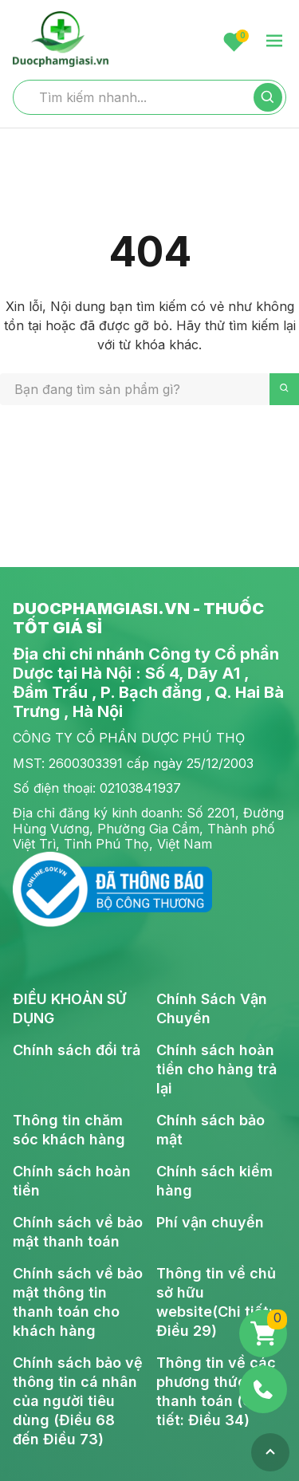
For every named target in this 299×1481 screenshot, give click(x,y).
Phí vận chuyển (210, 1222)
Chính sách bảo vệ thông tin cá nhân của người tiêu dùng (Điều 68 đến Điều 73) (78, 1401)
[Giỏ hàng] (263, 1333)
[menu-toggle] (274, 42)
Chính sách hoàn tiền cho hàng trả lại (216, 1069)
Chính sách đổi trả (76, 1050)
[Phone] (263, 1389)
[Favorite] (234, 42)
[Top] (270, 1452)
